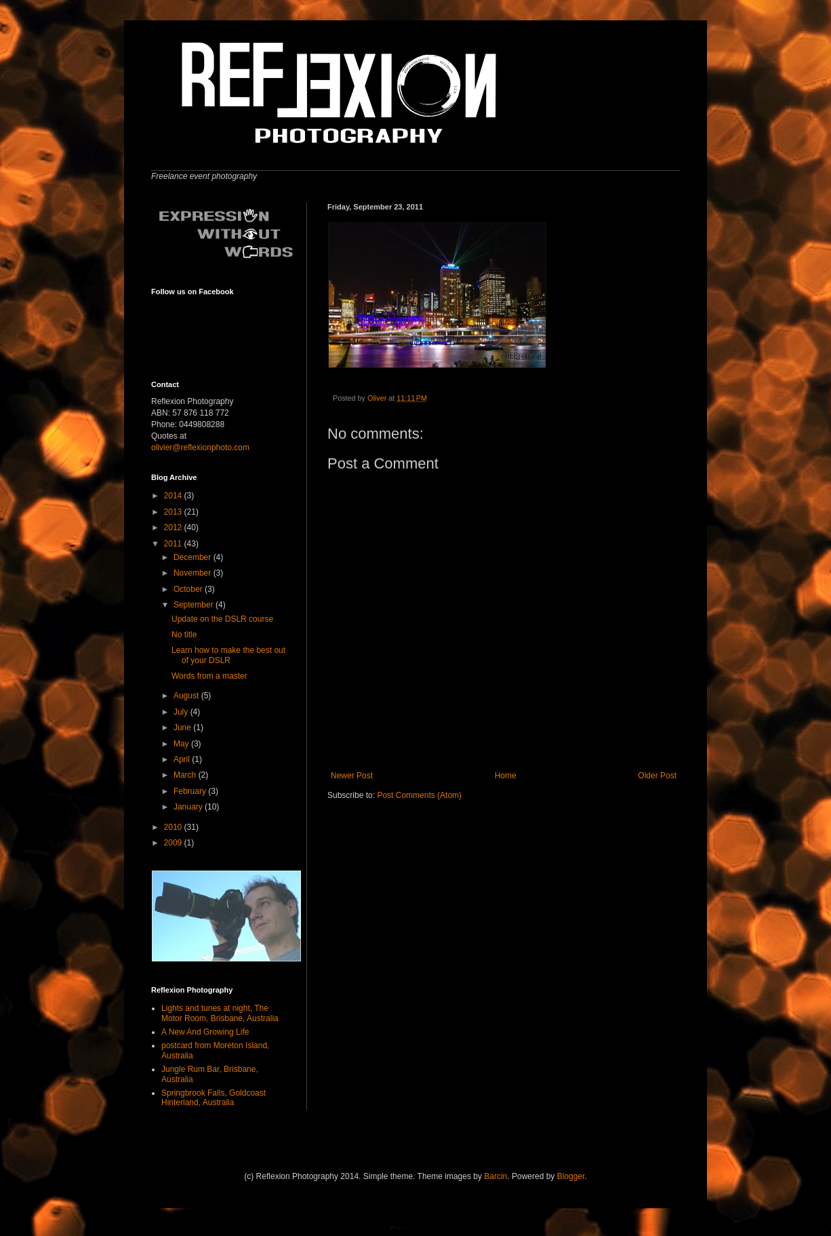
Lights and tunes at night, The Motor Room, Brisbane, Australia (220, 1012)
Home (505, 775)
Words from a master (209, 676)
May (182, 744)
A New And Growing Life (205, 1032)
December (194, 557)
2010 (174, 827)
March (186, 775)
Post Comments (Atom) (419, 795)
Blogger (571, 1176)
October (189, 589)
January (189, 807)
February (191, 791)
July (182, 712)
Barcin (495, 1176)
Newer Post (352, 775)
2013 (174, 512)
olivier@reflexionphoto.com (200, 447)
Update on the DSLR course (222, 619)
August (187, 695)
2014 (174, 495)
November (194, 573)
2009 (174, 843)
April (183, 759)
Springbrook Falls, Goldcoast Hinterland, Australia (213, 1097)
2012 (174, 527)
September (195, 605)
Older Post (657, 775)
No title (184, 634)
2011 (174, 544)
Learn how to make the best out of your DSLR (228, 654)
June (183, 727)
